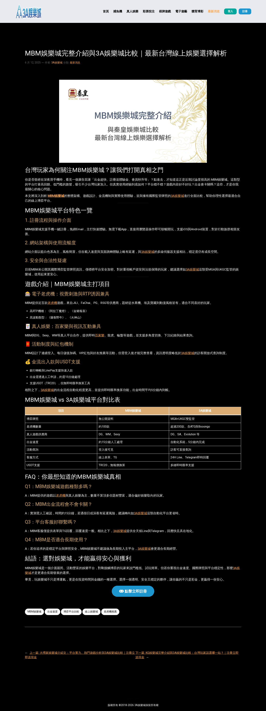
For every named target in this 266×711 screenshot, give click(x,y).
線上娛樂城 (91, 611)
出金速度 (52, 611)
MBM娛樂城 (56, 196)
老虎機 (52, 303)
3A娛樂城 (56, 62)
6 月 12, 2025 (33, 62)
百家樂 (99, 335)
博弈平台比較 (71, 611)
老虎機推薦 (110, 611)
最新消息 (75, 62)
